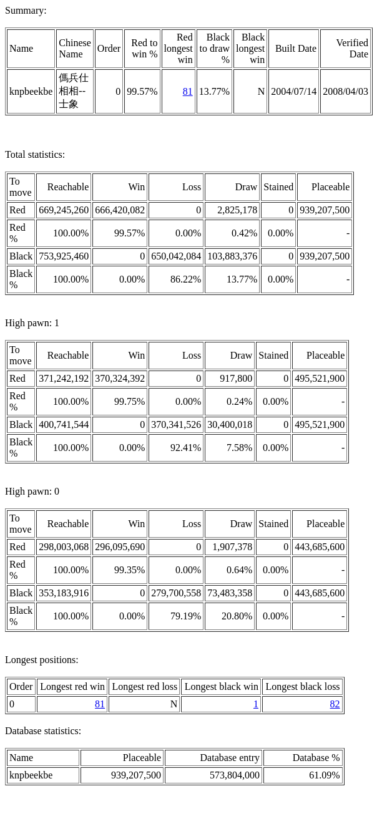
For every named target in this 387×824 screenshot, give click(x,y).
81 (188, 91)
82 (335, 704)
